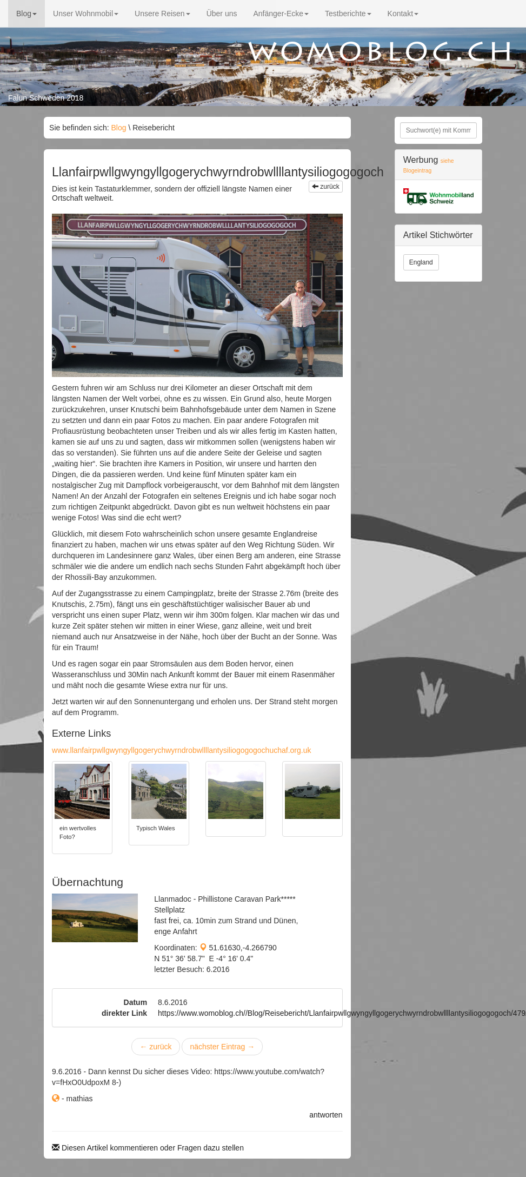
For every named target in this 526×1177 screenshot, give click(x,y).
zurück (325, 186)
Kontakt (403, 13)
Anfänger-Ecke (281, 13)
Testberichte (348, 13)
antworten (325, 1114)
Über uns (222, 13)
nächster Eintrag (222, 1046)
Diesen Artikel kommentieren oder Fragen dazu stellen (148, 1147)
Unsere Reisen (162, 13)
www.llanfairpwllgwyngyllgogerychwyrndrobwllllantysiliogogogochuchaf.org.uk (181, 750)
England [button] (421, 262)
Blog (26, 13)
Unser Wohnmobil (85, 13)
